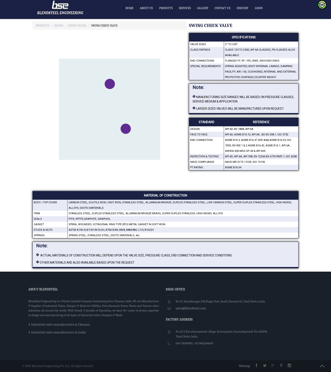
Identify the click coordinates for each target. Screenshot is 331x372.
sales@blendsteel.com (191, 308)
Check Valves (77, 25)
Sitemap (244, 366)
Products (42, 25)
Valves (58, 25)
